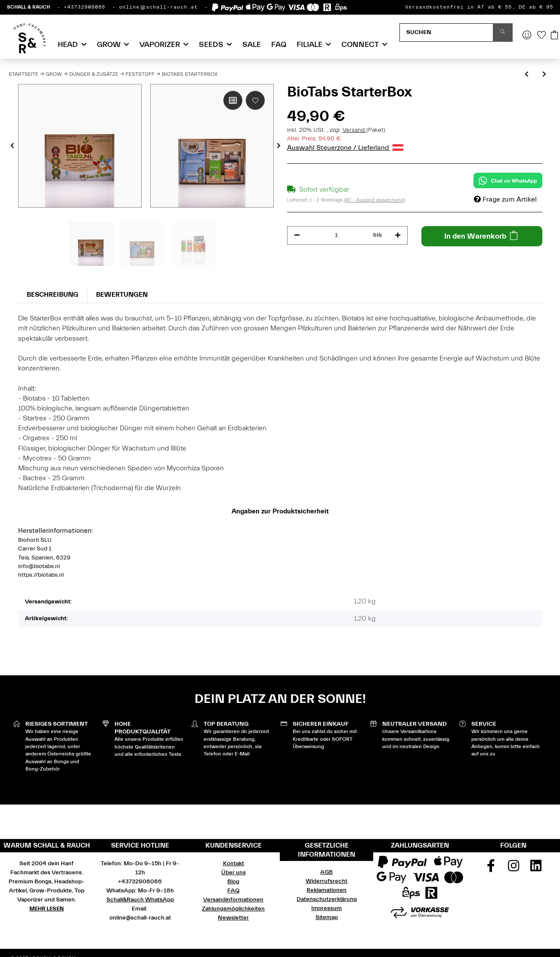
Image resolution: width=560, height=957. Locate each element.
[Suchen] (446, 32)
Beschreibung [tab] (52, 294)
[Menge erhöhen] (397, 235)
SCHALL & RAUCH (28, 7)
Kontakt (233, 863)
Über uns (233, 872)
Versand (354, 130)
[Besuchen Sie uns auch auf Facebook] (491, 868)
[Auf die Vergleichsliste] (232, 100)
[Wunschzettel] (541, 36)
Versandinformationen (233, 899)
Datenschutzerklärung (327, 899)
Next (279, 146)
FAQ (278, 44)
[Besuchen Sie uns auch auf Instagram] (513, 868)
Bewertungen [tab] (122, 294)
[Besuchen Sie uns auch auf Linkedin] (536, 868)
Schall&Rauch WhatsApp (140, 899)
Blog (233, 881)
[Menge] (336, 235)
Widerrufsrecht (326, 881)
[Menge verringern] (297, 235)
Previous (12, 146)
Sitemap (327, 917)
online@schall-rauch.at (158, 7)
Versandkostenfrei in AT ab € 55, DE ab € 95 (479, 7)
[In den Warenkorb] (481, 236)
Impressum (326, 908)
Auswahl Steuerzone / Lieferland (345, 148)
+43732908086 (84, 7)
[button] (527, 36)
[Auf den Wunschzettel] (255, 100)
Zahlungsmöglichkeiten (233, 908)
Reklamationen (326, 890)
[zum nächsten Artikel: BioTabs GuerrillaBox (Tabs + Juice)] (544, 74)
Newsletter (233, 917)
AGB (326, 872)
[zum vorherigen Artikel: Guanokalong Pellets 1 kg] (526, 74)
